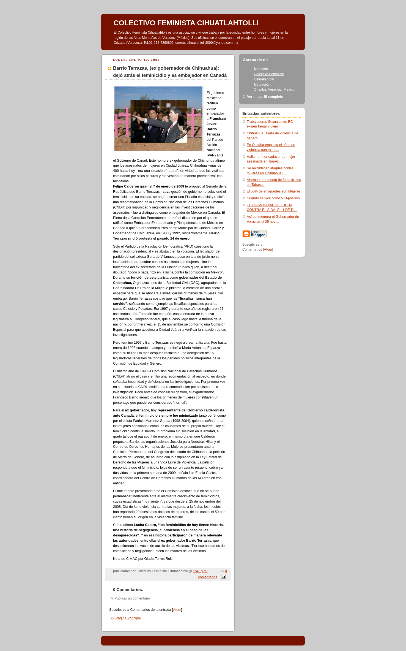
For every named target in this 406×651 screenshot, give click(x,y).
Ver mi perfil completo (265, 97)
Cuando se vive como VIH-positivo (273, 198)
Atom (177, 610)
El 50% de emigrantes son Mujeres (274, 191)
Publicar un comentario (132, 598)
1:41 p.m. (200, 571)
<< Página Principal (126, 618)
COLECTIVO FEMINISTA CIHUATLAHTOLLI (186, 23)
